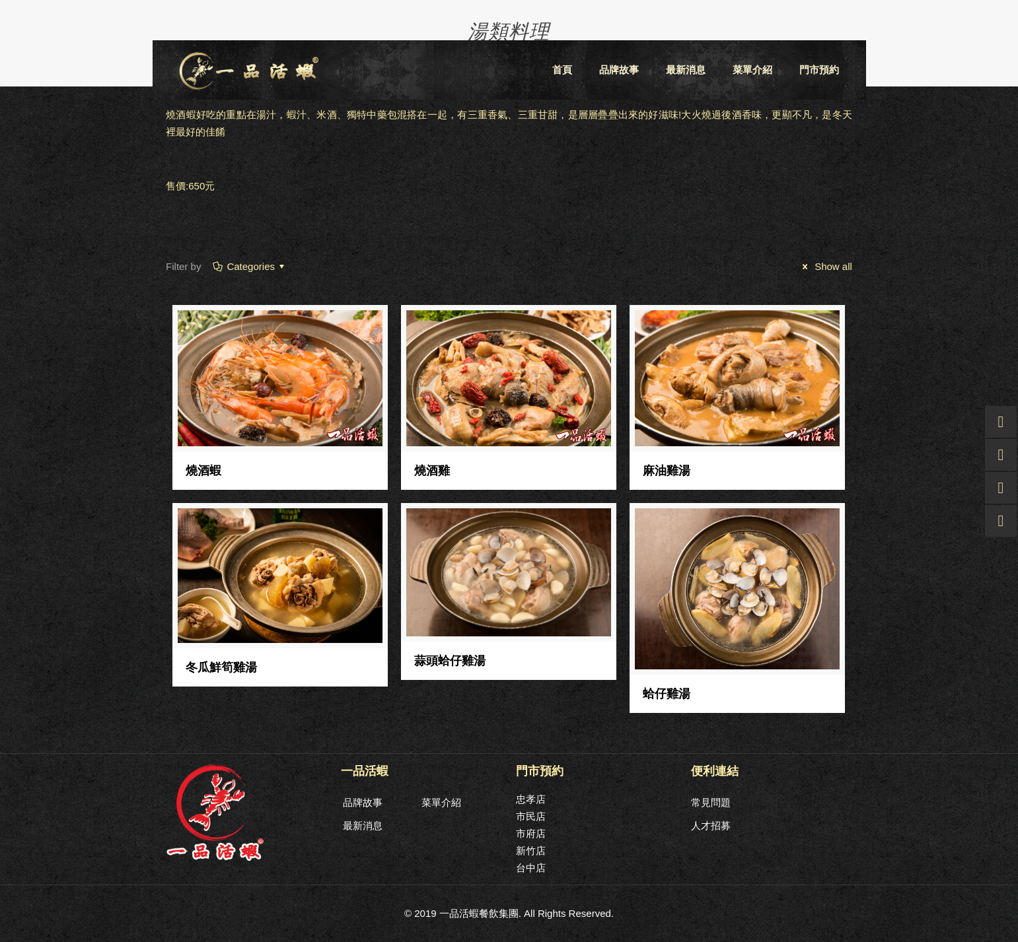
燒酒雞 (432, 470)
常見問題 (711, 802)
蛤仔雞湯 (666, 693)
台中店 (531, 867)
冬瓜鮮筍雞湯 (221, 667)
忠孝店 (531, 799)
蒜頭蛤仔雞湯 (450, 660)
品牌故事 (362, 802)
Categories (250, 266)
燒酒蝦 (203, 470)
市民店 (531, 816)
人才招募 (711, 825)
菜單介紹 (441, 802)
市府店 (531, 833)
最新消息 (362, 825)
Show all (825, 266)
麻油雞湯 (666, 470)
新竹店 (531, 850)
